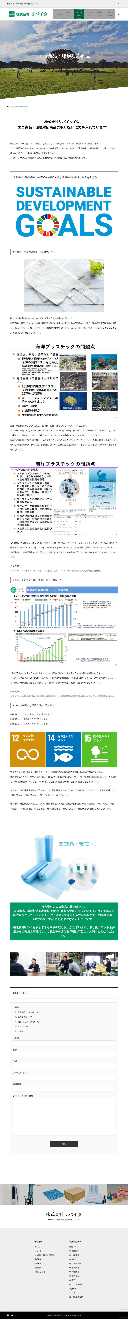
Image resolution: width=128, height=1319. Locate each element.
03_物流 (72, 1259)
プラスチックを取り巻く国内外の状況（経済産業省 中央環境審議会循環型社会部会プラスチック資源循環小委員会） (63, 696)
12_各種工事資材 (76, 1297)
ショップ (38, 1251)
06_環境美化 (74, 1272)
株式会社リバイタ (64, 1214)
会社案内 (89, 13)
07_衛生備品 (74, 1276)
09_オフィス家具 (76, 1284)
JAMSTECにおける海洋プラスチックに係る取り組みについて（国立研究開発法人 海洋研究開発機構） (56, 571)
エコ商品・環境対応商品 (79, 14)
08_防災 (72, 1280)
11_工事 (72, 1293)
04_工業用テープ (76, 1263)
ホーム (58, 14)
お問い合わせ (110, 13)
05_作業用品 (74, 1268)
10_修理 (72, 1289)
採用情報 (99, 13)
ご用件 (16, 1007)
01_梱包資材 (74, 1251)
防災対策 (38, 1259)
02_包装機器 (74, 1255)
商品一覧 (68, 13)
